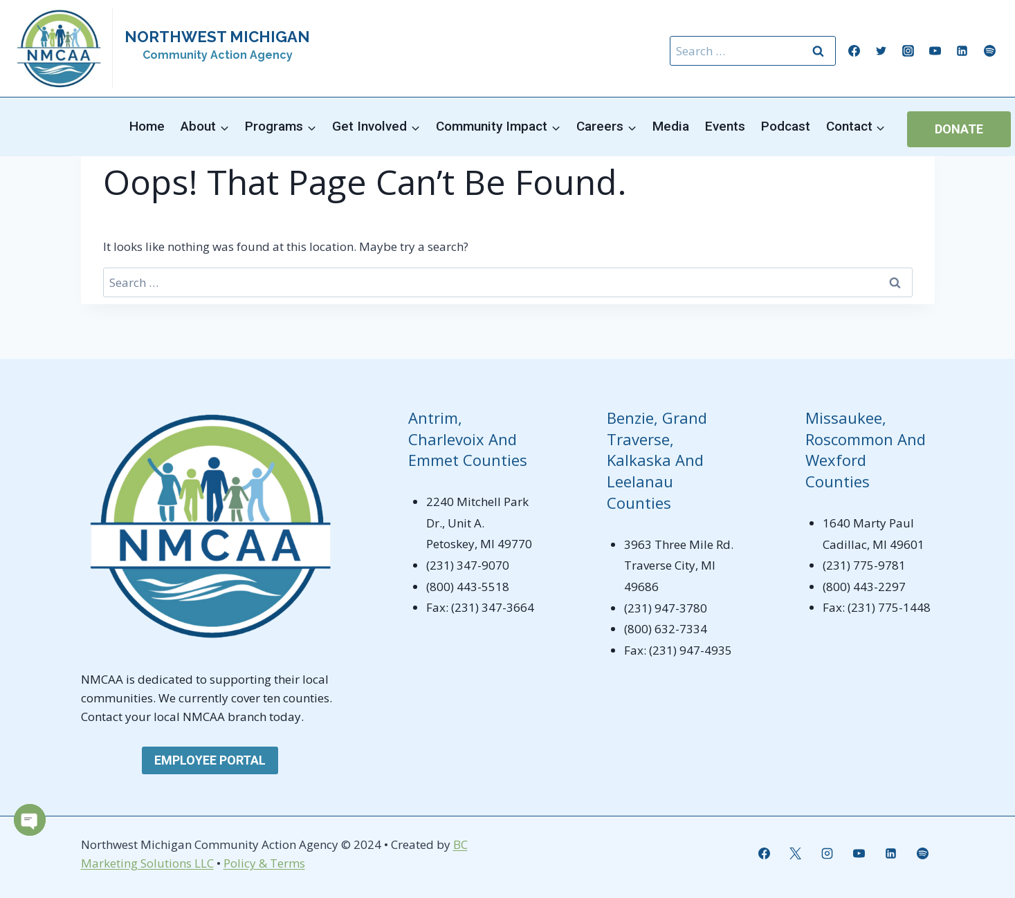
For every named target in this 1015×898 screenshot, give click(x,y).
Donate (959, 129)
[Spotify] (989, 51)
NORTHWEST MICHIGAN (217, 37)
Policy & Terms (264, 863)
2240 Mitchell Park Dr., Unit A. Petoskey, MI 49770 (479, 523)
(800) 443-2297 (864, 587)
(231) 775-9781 (864, 565)
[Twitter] (881, 51)
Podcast (785, 126)
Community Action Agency (218, 55)
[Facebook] (854, 51)
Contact (103, 716)
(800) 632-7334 (665, 629)
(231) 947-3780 (665, 608)
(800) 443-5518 (467, 587)
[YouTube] (935, 51)
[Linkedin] (962, 51)
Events (725, 126)
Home (147, 126)
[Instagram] (908, 51)
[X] (795, 854)
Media (670, 126)
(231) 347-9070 (467, 565)
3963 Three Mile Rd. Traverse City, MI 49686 (678, 565)
